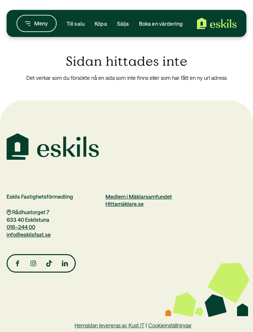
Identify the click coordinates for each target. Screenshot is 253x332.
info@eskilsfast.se (29, 234)
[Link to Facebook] (17, 263)
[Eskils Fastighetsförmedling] (217, 23)
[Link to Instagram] (33, 263)
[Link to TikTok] (49, 263)
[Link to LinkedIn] (65, 263)
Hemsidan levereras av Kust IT (109, 325)
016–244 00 (21, 226)
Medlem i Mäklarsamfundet (138, 196)
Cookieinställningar (170, 325)
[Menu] (36, 23)
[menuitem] (76, 23)
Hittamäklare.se (124, 203)
